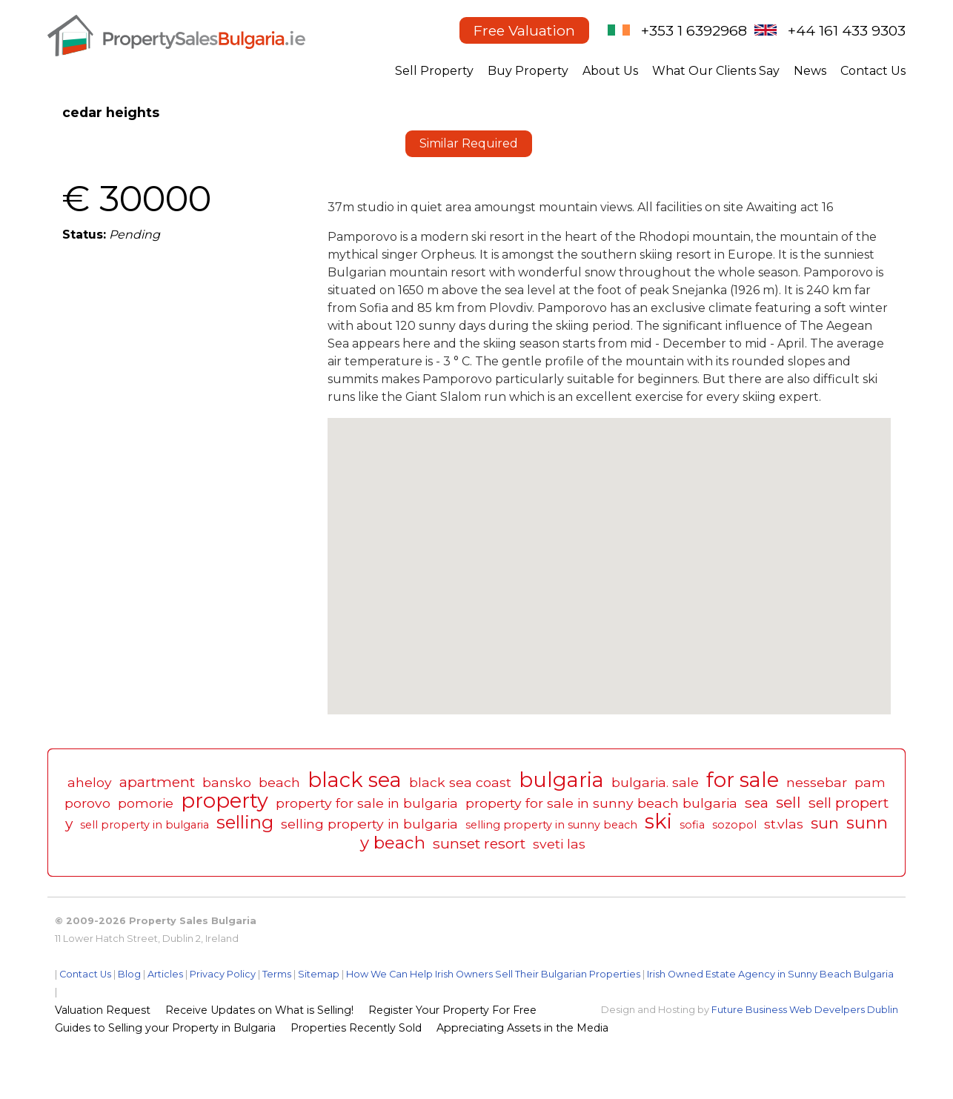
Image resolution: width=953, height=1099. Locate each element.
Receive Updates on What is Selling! (259, 1010)
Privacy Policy (223, 974)
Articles (165, 974)
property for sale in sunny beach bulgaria (601, 803)
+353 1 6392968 (694, 30)
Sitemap (318, 974)
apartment (157, 782)
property (224, 800)
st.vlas (783, 823)
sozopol (734, 824)
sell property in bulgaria (144, 824)
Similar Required (468, 143)
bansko (226, 782)
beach (279, 782)
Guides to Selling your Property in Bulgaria (165, 1028)
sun (825, 823)
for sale (742, 780)
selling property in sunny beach (551, 824)
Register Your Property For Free (452, 1010)
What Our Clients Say (716, 71)
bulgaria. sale (655, 782)
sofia (692, 824)
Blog (129, 974)
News (810, 71)
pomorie (145, 803)
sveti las (559, 843)
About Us (610, 71)
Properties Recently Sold (356, 1028)
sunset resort (479, 843)
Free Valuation (524, 30)
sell (788, 802)
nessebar (816, 782)
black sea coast (460, 782)
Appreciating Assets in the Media (522, 1028)
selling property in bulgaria (369, 823)
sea (756, 802)
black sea (355, 780)
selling (244, 822)
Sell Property (434, 71)
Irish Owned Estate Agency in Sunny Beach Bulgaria (770, 974)
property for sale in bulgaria (367, 803)
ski (658, 821)
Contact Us (873, 71)
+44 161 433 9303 (847, 30)
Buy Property (528, 71)
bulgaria (561, 780)
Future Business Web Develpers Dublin (804, 1009)
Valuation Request (102, 1010)
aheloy (89, 782)
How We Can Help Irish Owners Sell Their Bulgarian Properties (493, 974)
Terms (276, 974)
